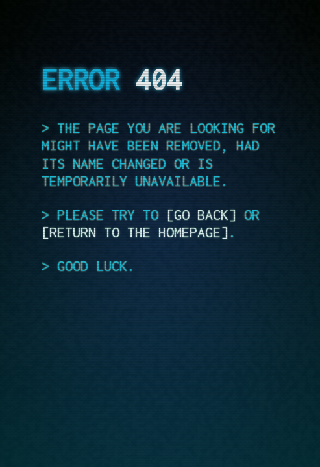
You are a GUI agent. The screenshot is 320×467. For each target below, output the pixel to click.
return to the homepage (135, 232)
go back (201, 214)
